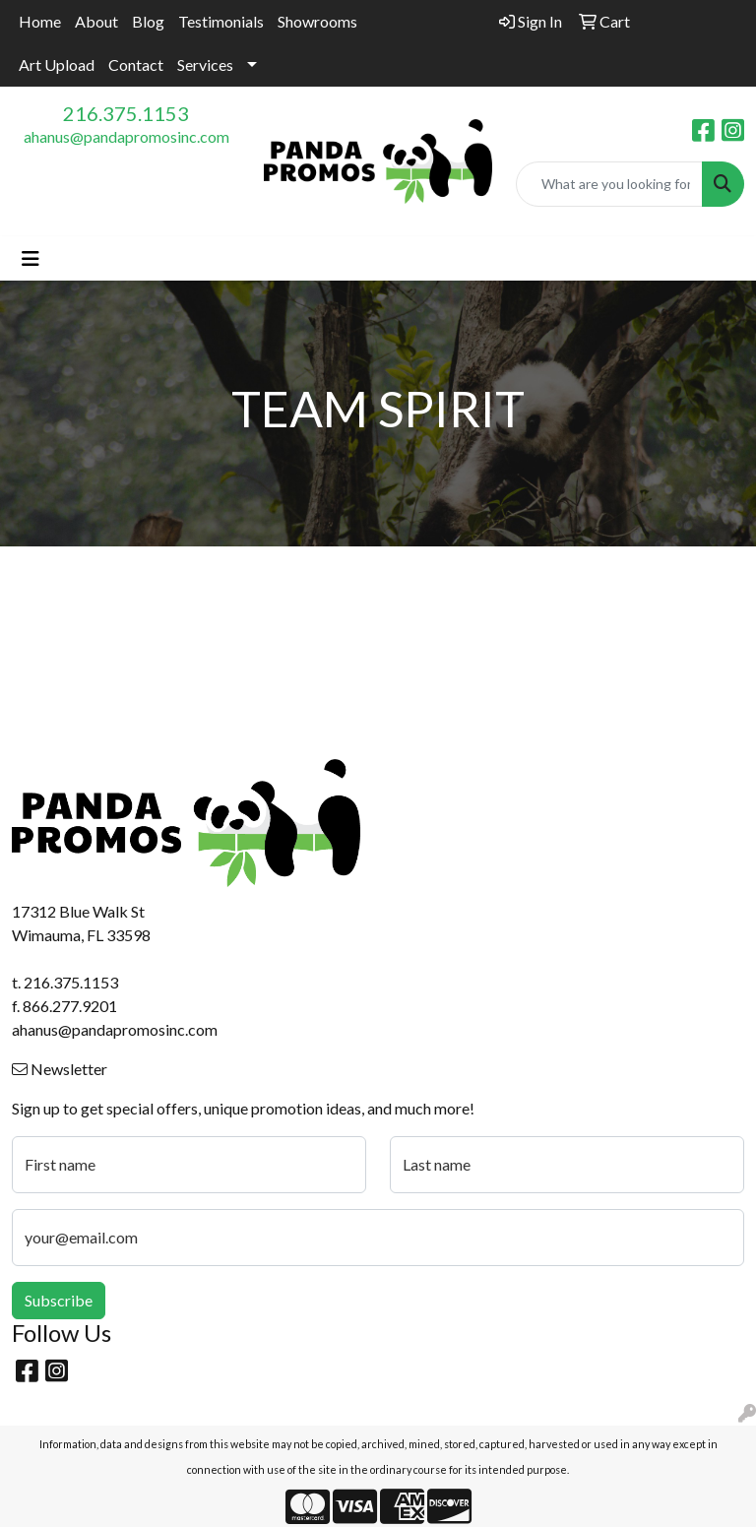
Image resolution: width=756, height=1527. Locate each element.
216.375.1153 (126, 113)
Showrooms (317, 21)
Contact (135, 64)
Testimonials (221, 21)
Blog (148, 21)
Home (40, 21)
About (96, 21)
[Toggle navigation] (30, 258)
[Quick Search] (609, 184)
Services (205, 64)
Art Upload (56, 64)
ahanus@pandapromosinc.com (126, 136)
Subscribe (59, 1300)
